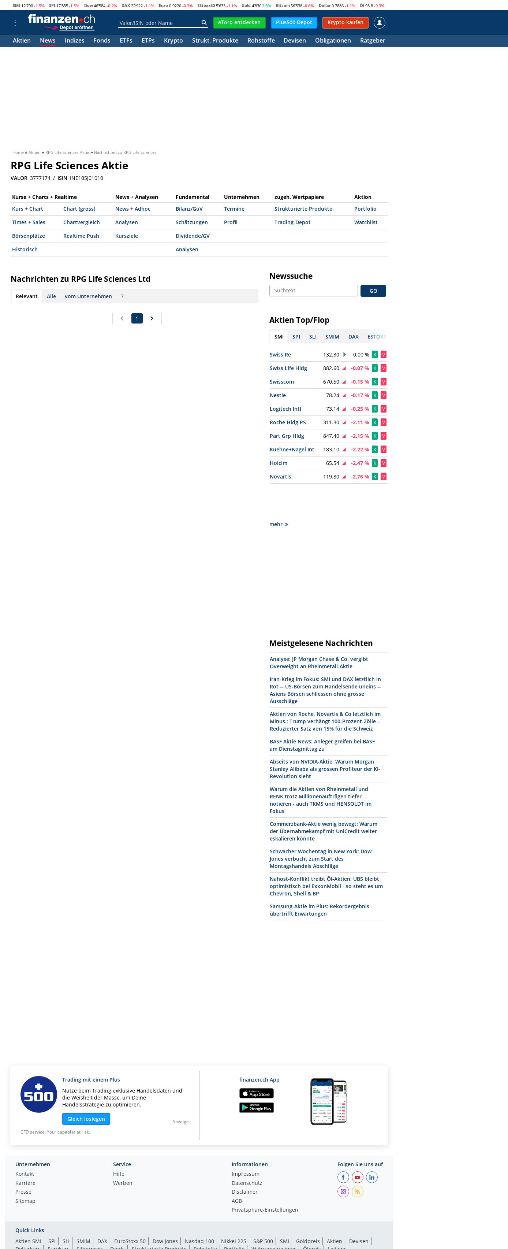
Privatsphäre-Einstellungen (265, 1177)
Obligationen (333, 41)
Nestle (278, 395)
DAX (126, 5)
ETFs (126, 41)
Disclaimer (245, 1159)
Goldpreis (308, 1208)
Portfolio (365, 208)
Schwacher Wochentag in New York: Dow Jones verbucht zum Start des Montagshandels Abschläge (320, 825)
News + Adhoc (132, 208)
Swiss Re (280, 354)
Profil (231, 222)
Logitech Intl (285, 408)
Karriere (25, 1150)
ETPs (148, 41)
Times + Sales (28, 222)
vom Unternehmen (88, 296)
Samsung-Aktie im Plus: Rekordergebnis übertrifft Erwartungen (319, 877)
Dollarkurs (28, 1215)
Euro (163, 5)
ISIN (62, 178)
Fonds (102, 41)
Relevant (27, 296)
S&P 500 (263, 1208)
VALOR (19, 178)
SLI (66, 1208)
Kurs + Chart (27, 208)
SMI (16, 5)
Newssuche (291, 276)
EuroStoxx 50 (130, 1208)
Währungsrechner (273, 1215)
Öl (362, 5)
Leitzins (337, 1215)
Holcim (278, 462)
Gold (246, 5)
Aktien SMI (28, 1208)
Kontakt (24, 1141)
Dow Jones (165, 1208)
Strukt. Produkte (215, 41)
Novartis (280, 476)
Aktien (22, 41)
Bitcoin (283, 5)
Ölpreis (312, 1215)
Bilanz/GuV (189, 208)
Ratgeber (372, 41)
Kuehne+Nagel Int (292, 449)
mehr (278, 491)
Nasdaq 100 (199, 1208)
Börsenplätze (28, 235)
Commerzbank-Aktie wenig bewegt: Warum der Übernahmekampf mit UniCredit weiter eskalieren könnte (323, 798)
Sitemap (25, 1168)
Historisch (25, 249)
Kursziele (126, 235)
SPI (52, 5)
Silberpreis (89, 1215)
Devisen (295, 41)
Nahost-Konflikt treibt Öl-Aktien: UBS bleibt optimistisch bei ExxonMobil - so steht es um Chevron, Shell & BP (326, 853)
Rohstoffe (261, 41)
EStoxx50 (206, 5)
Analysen (126, 222)
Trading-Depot (292, 222)
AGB (237, 1168)
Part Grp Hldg (287, 435)
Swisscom (282, 381)
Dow (88, 5)
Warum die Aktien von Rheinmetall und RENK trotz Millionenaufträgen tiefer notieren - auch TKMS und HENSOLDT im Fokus (320, 767)
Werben (122, 1150)
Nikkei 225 (233, 1208)
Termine (234, 208)
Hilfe (118, 1141)
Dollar (325, 5)
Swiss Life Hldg (288, 368)
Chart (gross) (79, 208)
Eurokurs (59, 1215)
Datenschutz (247, 1150)
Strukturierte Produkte (303, 208)
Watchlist (366, 222)
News (48, 41)
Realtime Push (81, 235)
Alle (51, 296)
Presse (23, 1159)
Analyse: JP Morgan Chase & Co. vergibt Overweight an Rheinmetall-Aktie (319, 629)
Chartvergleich (81, 222)
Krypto (173, 41)
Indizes (75, 41)
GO (373, 290)
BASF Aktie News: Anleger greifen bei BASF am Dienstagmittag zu (322, 712)
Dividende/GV (193, 235)
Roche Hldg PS (288, 422)
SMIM (83, 1208)
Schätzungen (192, 222)
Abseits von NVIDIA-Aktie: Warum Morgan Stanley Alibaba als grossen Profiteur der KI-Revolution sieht (325, 736)
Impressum (245, 1141)
